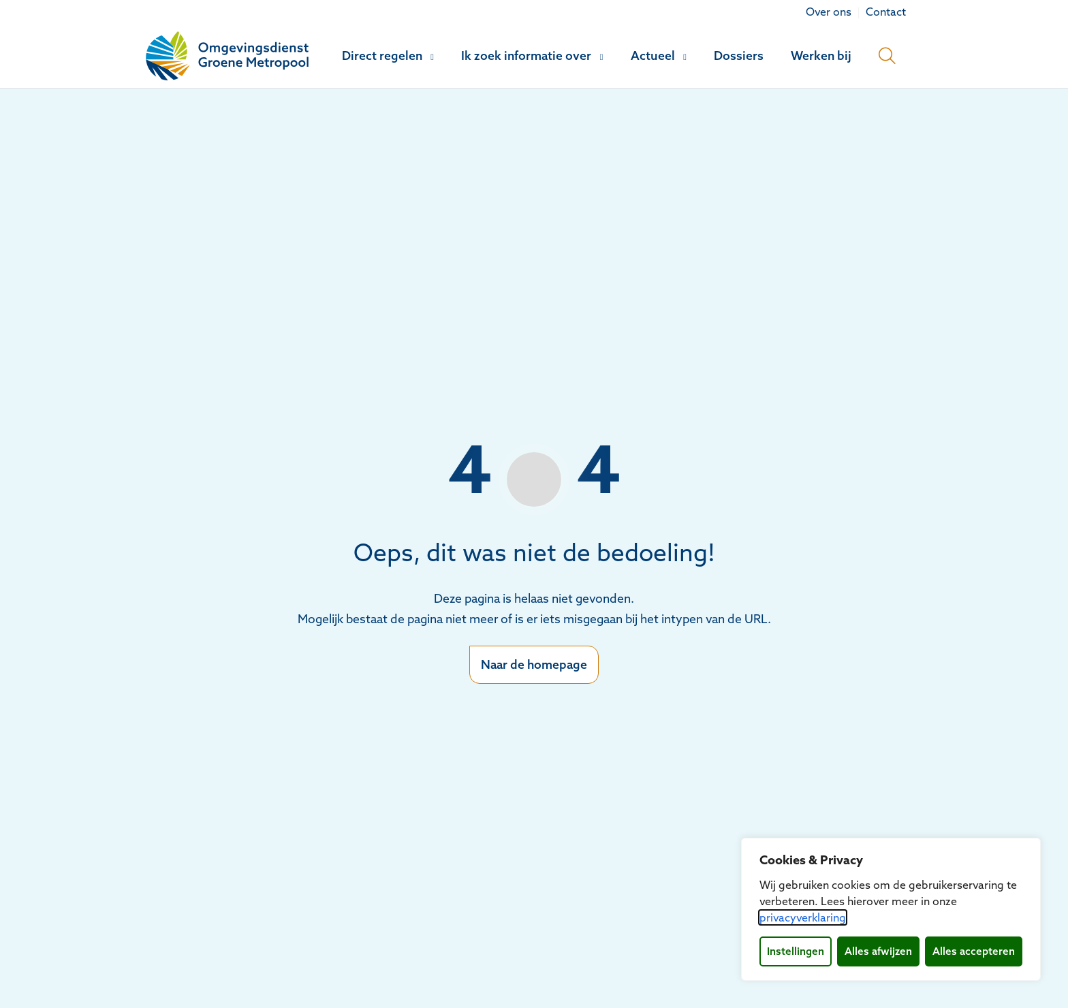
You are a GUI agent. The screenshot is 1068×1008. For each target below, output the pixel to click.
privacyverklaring (802, 917)
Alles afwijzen (878, 951)
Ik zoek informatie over (526, 55)
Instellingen (795, 951)
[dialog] (891, 909)
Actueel (653, 55)
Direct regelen (382, 55)
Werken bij (821, 55)
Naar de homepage (534, 664)
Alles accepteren (973, 951)
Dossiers (739, 55)
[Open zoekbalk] (887, 56)
